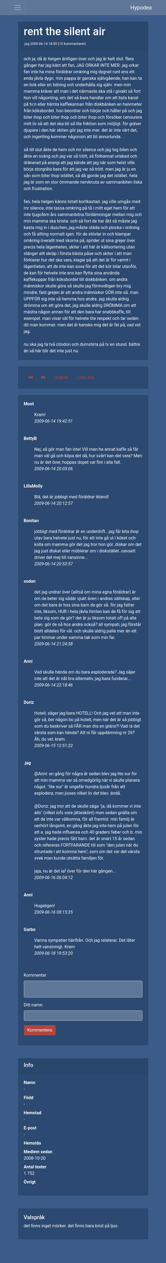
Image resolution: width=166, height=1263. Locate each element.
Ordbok (61, 377)
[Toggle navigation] (17, 7)
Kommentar (35, 975)
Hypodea (141, 7)
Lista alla (85, 377)
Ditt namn (33, 1004)
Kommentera (39, 1030)
